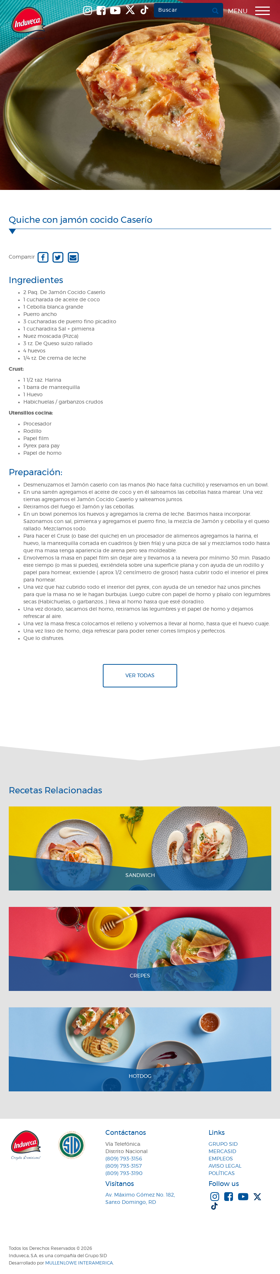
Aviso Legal (225, 1166)
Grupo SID (223, 1144)
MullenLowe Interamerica (79, 1263)
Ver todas (140, 675)
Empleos (221, 1159)
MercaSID (222, 1151)
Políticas (222, 1173)
